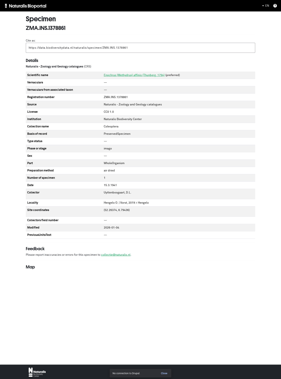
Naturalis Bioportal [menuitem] (27, 5)
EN (265, 6)
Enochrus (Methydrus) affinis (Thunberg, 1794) (134, 75)
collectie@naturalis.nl (115, 254)
